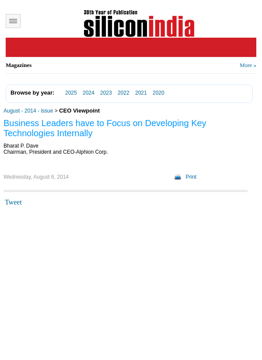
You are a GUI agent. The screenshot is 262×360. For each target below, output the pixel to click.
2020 (158, 93)
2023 (106, 93)
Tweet (13, 202)
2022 (123, 93)
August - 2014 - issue (28, 111)
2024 (88, 93)
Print (191, 177)
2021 (141, 93)
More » (248, 65)
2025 (71, 93)
